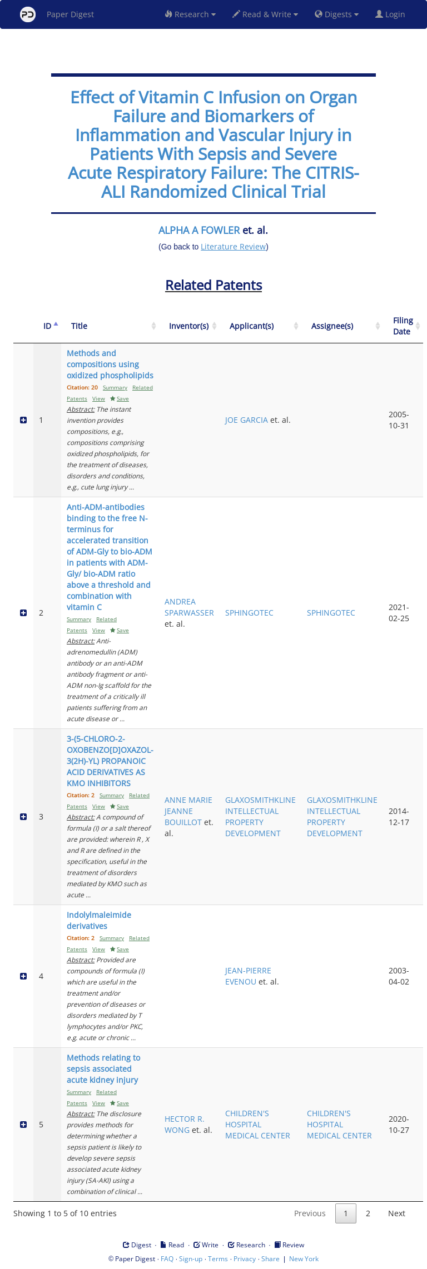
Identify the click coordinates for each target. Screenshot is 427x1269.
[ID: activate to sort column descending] (47, 326)
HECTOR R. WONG (185, 1124)
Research (190, 14)
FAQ (167, 1258)
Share (270, 1258)
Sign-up (190, 1258)
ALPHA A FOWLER (199, 230)
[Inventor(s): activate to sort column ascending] (189, 326)
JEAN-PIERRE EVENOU (248, 976)
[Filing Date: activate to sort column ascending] (403, 326)
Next (396, 1213)
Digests (337, 14)
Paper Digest (57, 14)
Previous (310, 1213)
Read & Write (265, 14)
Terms (218, 1258)
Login (392, 14)
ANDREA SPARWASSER (189, 607)
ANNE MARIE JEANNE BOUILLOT (188, 811)
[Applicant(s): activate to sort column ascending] (260, 326)
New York (304, 1258)
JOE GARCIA (246, 419)
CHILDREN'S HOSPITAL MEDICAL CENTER (257, 1124)
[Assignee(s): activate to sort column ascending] (342, 326)
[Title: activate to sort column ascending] (110, 326)
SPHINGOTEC (249, 612)
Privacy (245, 1258)
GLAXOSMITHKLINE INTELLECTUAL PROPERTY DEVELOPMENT (260, 816)
